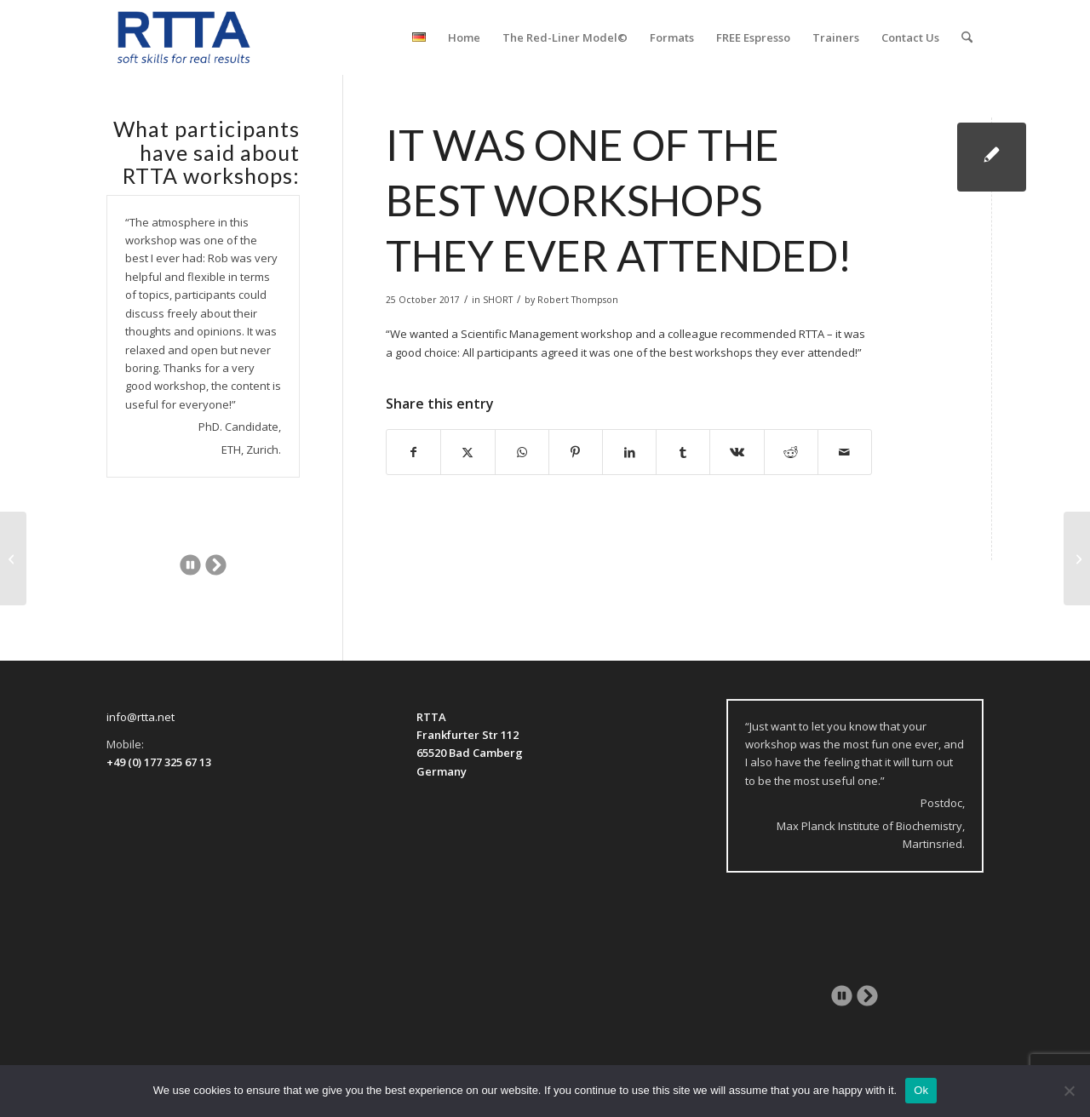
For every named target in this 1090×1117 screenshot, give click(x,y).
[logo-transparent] (183, 37)
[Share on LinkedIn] (629, 452)
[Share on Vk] (736, 452)
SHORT (498, 300)
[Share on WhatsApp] (522, 452)
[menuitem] (419, 37)
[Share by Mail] (844, 452)
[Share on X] (467, 452)
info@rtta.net (140, 717)
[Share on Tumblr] (683, 452)
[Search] (967, 37)
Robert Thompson (577, 300)
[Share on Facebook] (413, 452)
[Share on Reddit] (791, 452)
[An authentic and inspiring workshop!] (13, 558)
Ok (921, 1090)
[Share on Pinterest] (575, 452)
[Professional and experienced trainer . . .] (1077, 558)
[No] (1068, 1090)
